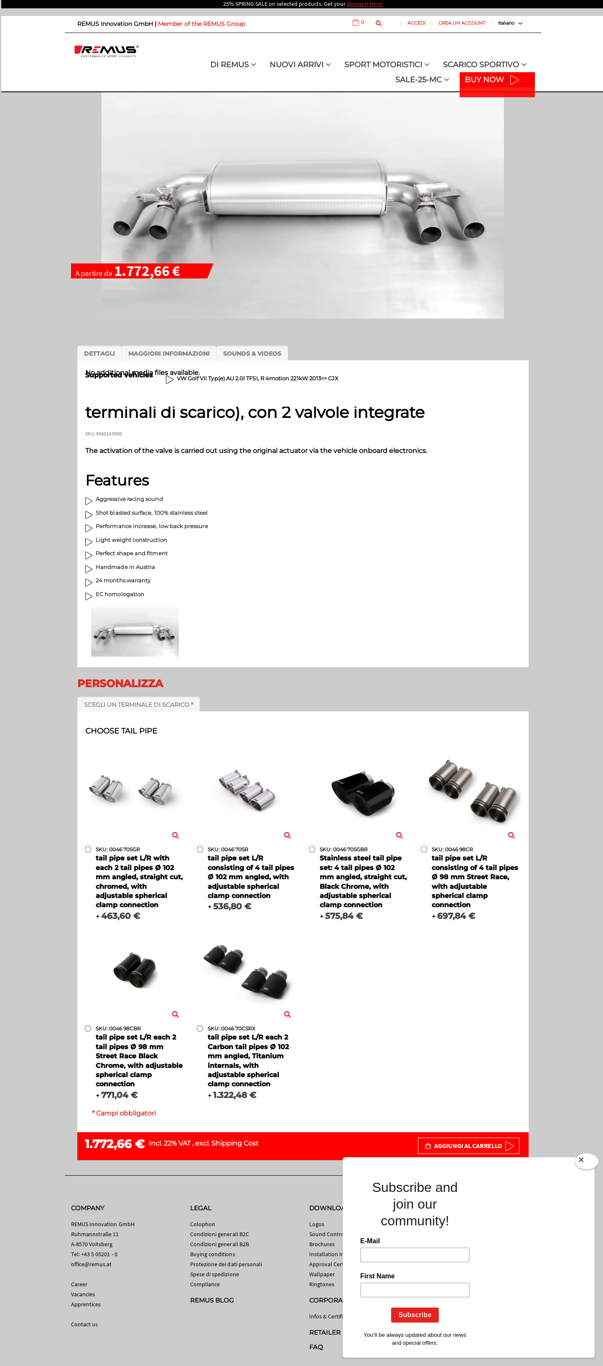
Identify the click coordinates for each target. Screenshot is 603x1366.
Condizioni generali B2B (219, 1244)
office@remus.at (91, 1264)
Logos (316, 1224)
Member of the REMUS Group (201, 24)
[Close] (587, 1163)
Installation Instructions (339, 1254)
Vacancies (83, 1294)
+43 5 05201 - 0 (99, 1254)
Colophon (203, 1224)
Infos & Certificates (332, 1316)
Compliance (205, 1284)
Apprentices (86, 1304)
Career (79, 1284)
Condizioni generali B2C (219, 1234)
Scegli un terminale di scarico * (138, 704)
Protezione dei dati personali (226, 1264)
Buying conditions (212, 1254)
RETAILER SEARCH (339, 1332)
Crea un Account (461, 23)
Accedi (416, 23)
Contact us (84, 1324)
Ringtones (322, 1284)
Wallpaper (322, 1274)
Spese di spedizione (214, 1274)
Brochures (322, 1244)
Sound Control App (333, 1234)
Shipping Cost (235, 1143)
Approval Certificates (335, 1264)
